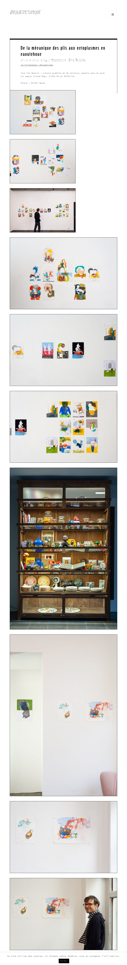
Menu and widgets (113, 18)
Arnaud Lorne (25, 12)
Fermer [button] (63, 961)
